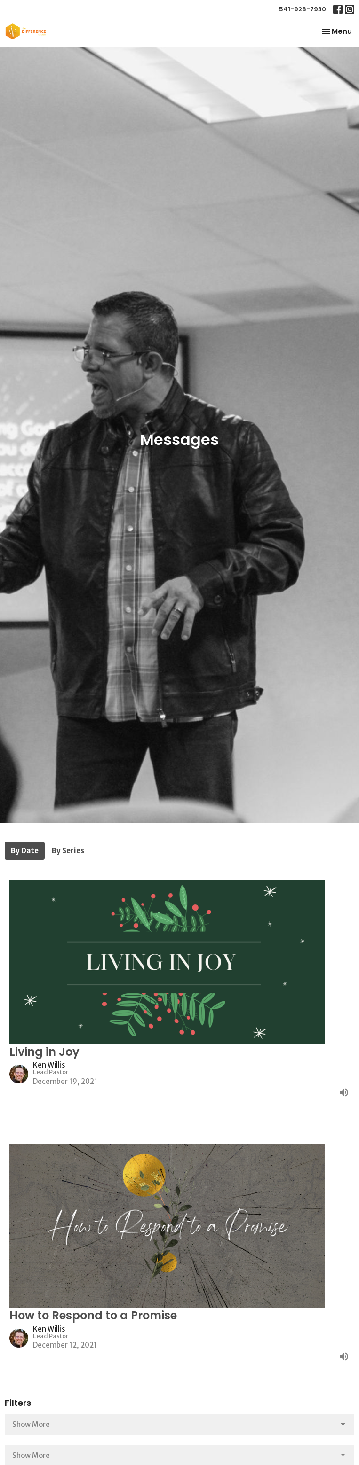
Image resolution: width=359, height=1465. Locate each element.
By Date (25, 850)
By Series (68, 850)
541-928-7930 (302, 9)
